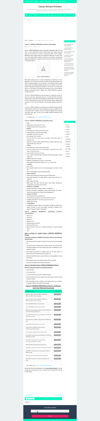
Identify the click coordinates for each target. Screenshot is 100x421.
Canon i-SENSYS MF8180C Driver (43, 365)
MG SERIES (68, 139)
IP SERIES (68, 131)
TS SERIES (68, 156)
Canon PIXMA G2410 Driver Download (68, 48)
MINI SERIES (68, 141)
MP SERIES (68, 144)
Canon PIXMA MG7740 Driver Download (68, 45)
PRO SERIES (68, 149)
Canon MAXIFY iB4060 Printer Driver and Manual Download (69, 69)
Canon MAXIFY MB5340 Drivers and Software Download (69, 74)
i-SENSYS (68, 129)
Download (57, 294)
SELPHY (67, 151)
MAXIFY (67, 136)
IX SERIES (68, 134)
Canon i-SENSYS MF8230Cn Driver (43, 117)
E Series (67, 125)
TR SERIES (68, 154)
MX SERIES (68, 146)
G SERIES (68, 127)
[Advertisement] (50, 27)
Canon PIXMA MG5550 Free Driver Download (68, 64)
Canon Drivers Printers (50, 417)
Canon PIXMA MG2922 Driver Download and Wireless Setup (68, 60)
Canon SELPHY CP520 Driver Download (68, 56)
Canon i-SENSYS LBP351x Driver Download (69, 52)
